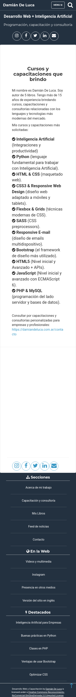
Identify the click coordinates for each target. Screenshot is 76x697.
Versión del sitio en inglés (38, 600)
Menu (59, 6)
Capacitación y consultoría (38, 500)
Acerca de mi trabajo (38, 487)
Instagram (38, 574)
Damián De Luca (18, 5)
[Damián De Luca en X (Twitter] (35, 466)
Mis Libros (38, 513)
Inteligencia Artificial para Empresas (38, 622)
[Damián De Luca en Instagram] (16, 36)
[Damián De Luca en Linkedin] (44, 36)
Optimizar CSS (38, 674)
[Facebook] (26, 36)
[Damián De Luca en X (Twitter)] (35, 36)
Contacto (38, 539)
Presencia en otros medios (38, 587)
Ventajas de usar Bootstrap (38, 661)
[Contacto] (54, 36)
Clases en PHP (38, 648)
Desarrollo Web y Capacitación (27, 689)
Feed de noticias (38, 526)
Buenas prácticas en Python (38, 635)
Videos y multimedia (38, 561)
